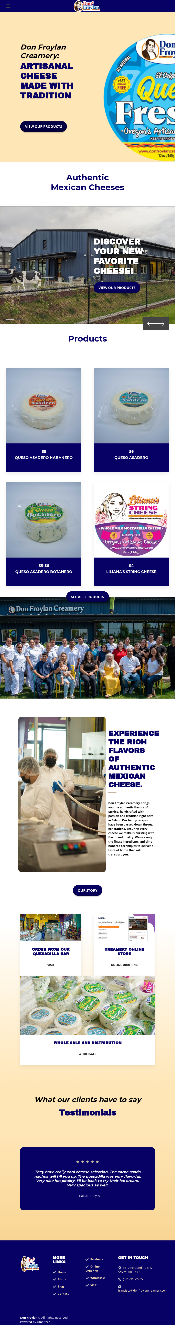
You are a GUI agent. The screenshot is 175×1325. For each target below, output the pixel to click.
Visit (93, 1285)
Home (62, 1272)
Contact (63, 1293)
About (62, 1279)
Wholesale (97, 1278)
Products (96, 1259)
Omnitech (43, 1322)
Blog (61, 1286)
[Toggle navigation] (8, 6)
